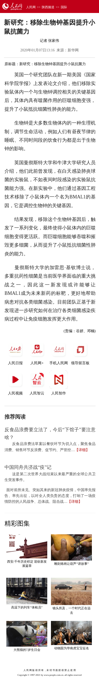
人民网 (31, 7)
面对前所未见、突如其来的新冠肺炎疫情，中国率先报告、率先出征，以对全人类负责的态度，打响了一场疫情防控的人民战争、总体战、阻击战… (50, 496)
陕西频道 (48, 7)
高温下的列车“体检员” (27, 607)
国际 (64, 7)
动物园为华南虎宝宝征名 (71, 648)
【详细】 (82, 450)
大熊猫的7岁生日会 (26, 650)
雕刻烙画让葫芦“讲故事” (71, 564)
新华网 (73, 50)
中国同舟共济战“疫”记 (27, 467)
